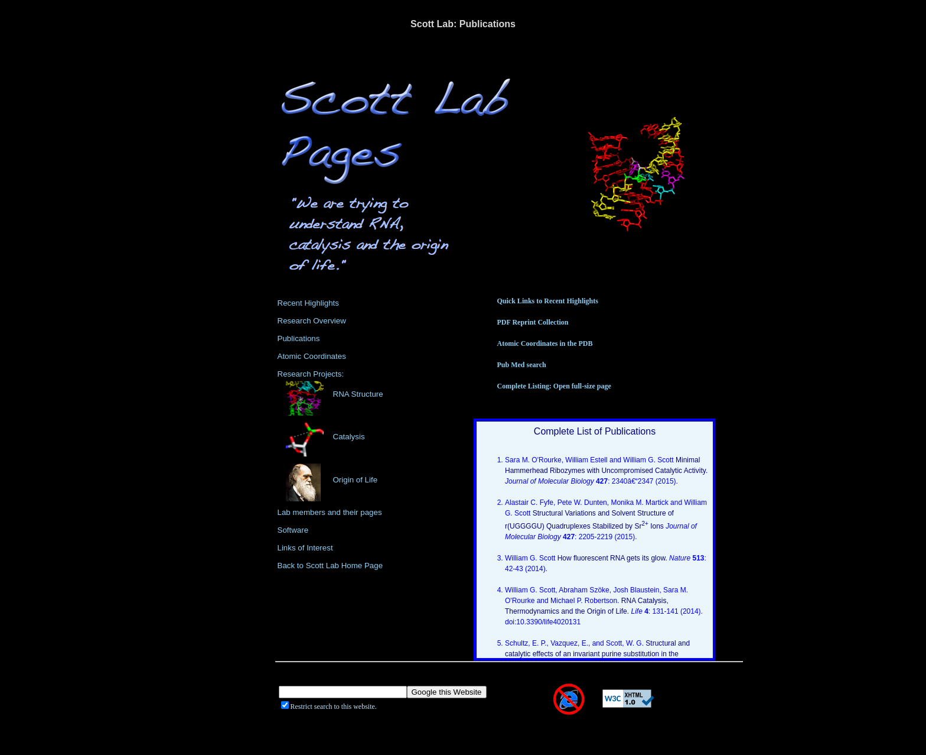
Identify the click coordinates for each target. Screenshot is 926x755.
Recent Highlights (308, 303)
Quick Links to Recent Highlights (547, 301)
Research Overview (312, 320)
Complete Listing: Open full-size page (554, 386)
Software (293, 530)
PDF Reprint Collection (533, 322)
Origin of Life (355, 479)
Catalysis (349, 436)
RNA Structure (358, 394)
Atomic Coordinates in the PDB (545, 343)
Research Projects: (311, 374)
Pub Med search (521, 365)
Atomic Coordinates (312, 356)
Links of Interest (305, 547)
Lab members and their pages (330, 512)
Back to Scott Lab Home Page (330, 565)
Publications (299, 338)
